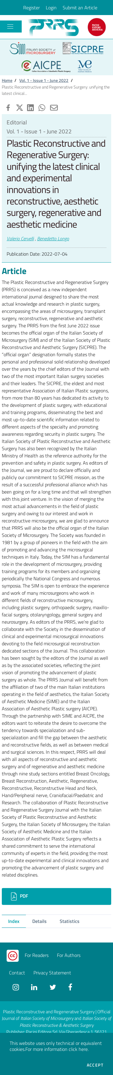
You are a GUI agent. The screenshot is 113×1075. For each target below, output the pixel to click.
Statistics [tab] (70, 921)
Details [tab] (39, 921)
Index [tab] (13, 921)
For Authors (68, 955)
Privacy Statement (52, 972)
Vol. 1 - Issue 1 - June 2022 (43, 80)
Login (51, 7)
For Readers (37, 955)
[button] (7, 107)
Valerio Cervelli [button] (20, 238)
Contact (17, 972)
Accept (95, 1065)
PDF (18, 896)
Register (31, 7)
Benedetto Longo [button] (53, 238)
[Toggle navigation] (10, 26)
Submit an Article (80, 7)
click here (78, 1049)
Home (7, 80)
